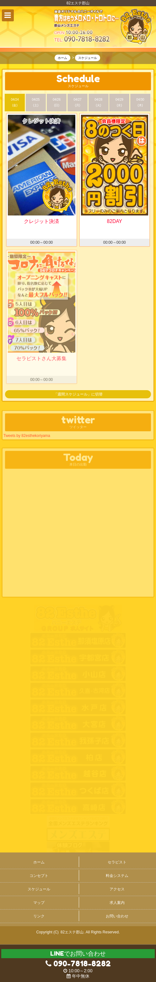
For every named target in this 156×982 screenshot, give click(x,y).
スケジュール (39, 889)
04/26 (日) (57, 102)
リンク (39, 916)
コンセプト (39, 875)
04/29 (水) (119, 102)
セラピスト (117, 862)
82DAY (114, 221)
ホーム (39, 862)
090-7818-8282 (78, 963)
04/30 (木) (140, 102)
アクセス (117, 889)
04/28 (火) (98, 102)
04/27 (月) (78, 102)
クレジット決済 (41, 221)
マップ (39, 902)
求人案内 (117, 902)
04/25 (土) (36, 102)
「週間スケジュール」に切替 (78, 394)
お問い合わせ (117, 916)
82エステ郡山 (72, 932)
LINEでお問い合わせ (78, 953)
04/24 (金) (15, 102)
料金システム (117, 875)
